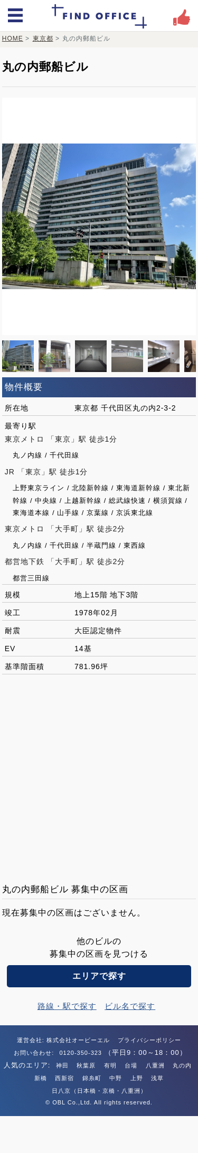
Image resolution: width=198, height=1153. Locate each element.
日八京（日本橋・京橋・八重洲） (99, 1091)
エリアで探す (99, 975)
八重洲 (155, 1065)
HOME (12, 38)
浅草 (157, 1078)
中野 (115, 1078)
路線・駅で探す (67, 1006)
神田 (62, 1065)
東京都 (43, 38)
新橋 (40, 1078)
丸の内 (182, 1065)
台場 (131, 1065)
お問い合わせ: (35, 1053)
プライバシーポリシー (149, 1040)
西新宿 (64, 1078)
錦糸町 (91, 1078)
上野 (136, 1078)
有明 (110, 1065)
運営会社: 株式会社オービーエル (63, 1040)
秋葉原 (86, 1065)
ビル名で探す (130, 1006)
